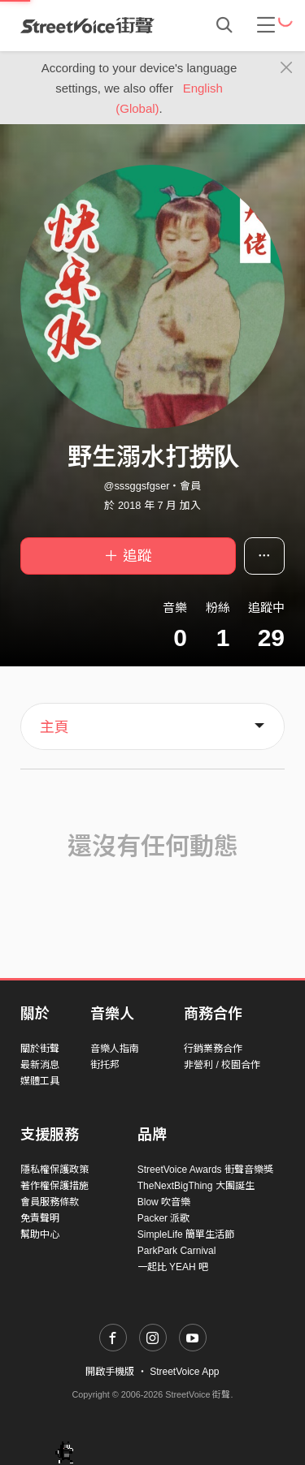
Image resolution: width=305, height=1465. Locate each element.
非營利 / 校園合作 (222, 1065)
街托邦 (105, 1065)
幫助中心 (39, 1234)
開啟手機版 (109, 1371)
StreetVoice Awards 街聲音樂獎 (205, 1169)
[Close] (286, 68)
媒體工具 (39, 1081)
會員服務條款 (49, 1202)
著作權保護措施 (54, 1185)
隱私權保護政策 (54, 1169)
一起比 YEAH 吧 (172, 1267)
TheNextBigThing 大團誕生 (196, 1185)
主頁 (54, 727)
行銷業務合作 (213, 1048)
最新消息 (39, 1065)
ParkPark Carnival (176, 1250)
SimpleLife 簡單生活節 (185, 1234)
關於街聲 (39, 1048)
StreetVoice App (184, 1371)
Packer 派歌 (163, 1218)
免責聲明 (39, 1218)
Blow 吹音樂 (163, 1202)
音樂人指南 (114, 1048)
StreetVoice (87, 25)
